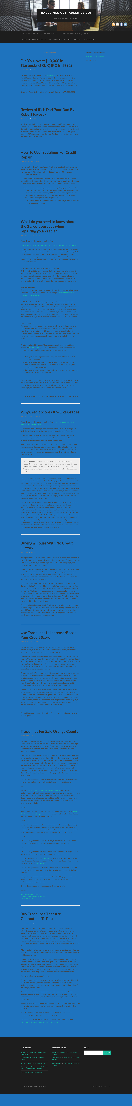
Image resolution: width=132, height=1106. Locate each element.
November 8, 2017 (27, 649)
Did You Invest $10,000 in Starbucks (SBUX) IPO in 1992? (48, 63)
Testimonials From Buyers (71, 34)
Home (22, 34)
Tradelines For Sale (28, 910)
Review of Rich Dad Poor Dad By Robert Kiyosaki (32, 1070)
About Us (86, 34)
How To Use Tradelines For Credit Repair (33, 1075)
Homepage (55, 1064)
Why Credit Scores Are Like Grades (31, 1084)
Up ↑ (110, 1098)
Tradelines (77, 39)
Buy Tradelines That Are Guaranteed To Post (42, 928)
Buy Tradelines (33, 34)
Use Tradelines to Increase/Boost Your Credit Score (49, 642)
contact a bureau (35, 350)
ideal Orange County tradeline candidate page (46, 802)
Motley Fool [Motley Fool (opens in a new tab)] (51, 75)
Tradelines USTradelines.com (66, 12)
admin (33, 70)
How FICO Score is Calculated (59, 39)
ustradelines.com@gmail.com (95, 56)
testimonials (40, 875)
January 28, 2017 (27, 935)
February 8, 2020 (27, 161)
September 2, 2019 (27, 423)
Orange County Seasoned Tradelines (34, 908)
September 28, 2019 (27, 235)
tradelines (46, 870)
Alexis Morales (56, 1069)
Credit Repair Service (50, 34)
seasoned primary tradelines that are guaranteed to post (41, 1034)
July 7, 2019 (25, 559)
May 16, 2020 (25, 70)
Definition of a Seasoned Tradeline (33, 39)
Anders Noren (102, 1098)
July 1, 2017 (25, 747)
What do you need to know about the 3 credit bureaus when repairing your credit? (50, 226)
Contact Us (90, 39)
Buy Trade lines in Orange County (33, 906)
